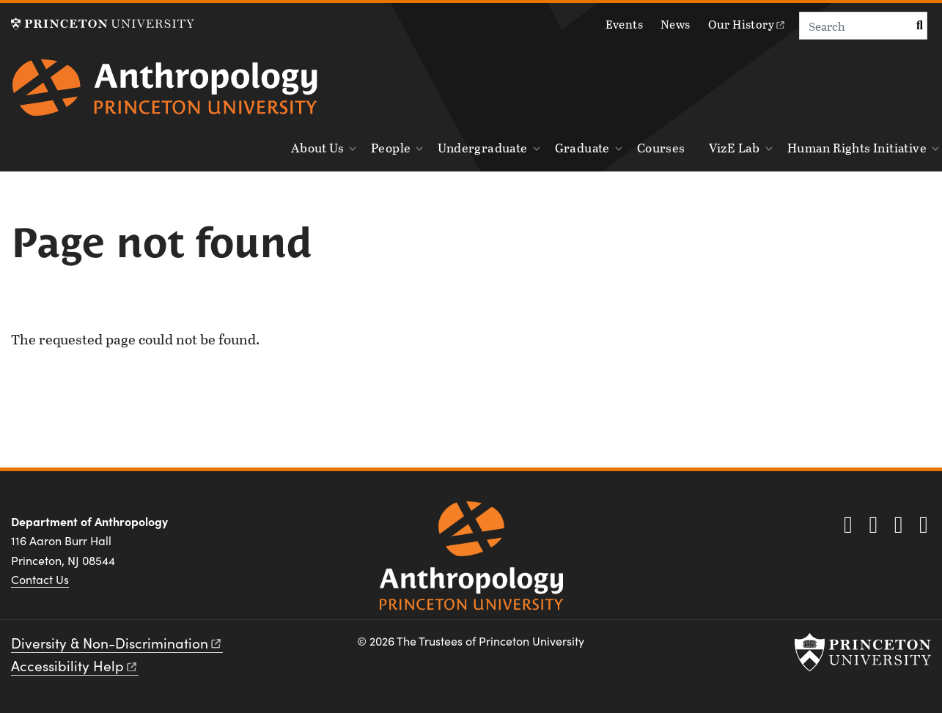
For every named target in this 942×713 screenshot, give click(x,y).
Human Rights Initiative (857, 147)
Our (747, 23)
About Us (317, 147)
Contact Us (40, 579)
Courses (661, 147)
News (675, 23)
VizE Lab (734, 147)
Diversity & (117, 642)
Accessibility (75, 665)
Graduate (582, 147)
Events (624, 23)
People (391, 147)
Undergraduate (482, 147)
